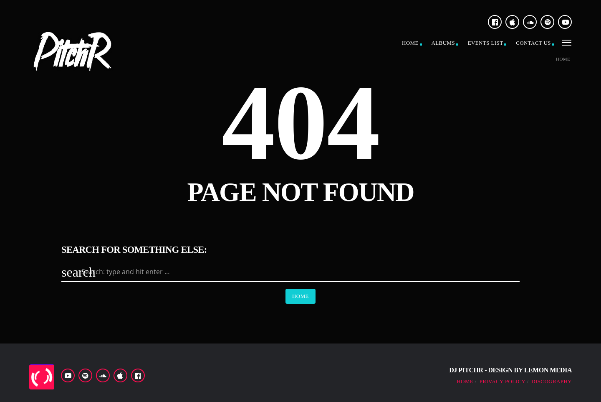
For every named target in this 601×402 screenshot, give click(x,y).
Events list (485, 43)
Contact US (533, 43)
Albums (443, 43)
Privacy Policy (502, 381)
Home (410, 43)
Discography (551, 381)
